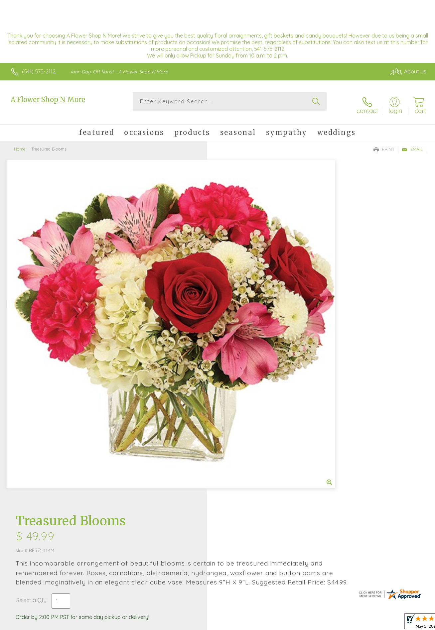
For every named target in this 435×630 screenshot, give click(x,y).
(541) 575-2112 (39, 71)
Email (412, 143)
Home (20, 143)
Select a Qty (233, 258)
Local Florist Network (366, 623)
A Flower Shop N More (48, 99)
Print (384, 143)
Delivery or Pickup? (244, 290)
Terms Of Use (279, 623)
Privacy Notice (319, 623)
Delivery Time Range (251, 328)
